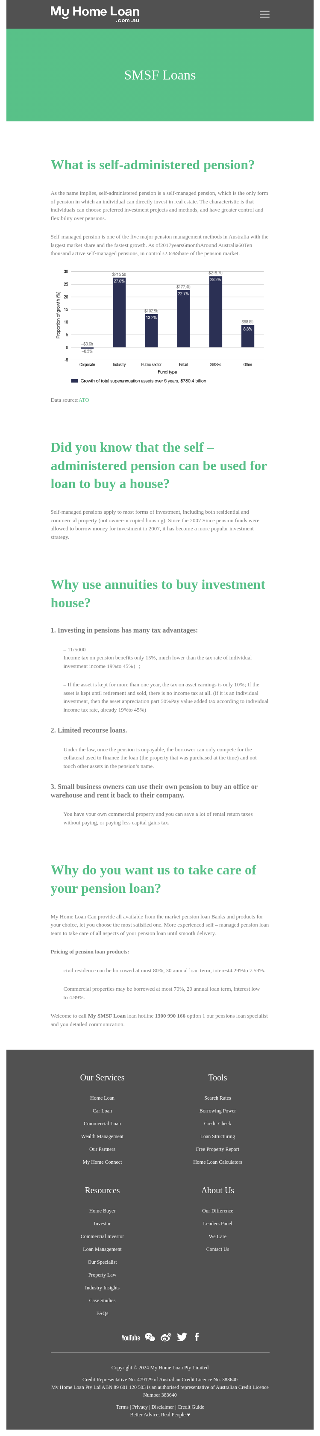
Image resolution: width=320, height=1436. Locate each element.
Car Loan (102, 1111)
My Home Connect (102, 1162)
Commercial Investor (102, 1236)
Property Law (102, 1275)
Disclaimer (162, 1407)
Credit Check (218, 1124)
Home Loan (102, 1098)
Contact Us (217, 1249)
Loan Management (102, 1249)
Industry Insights (102, 1288)
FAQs (103, 1313)
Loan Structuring (217, 1136)
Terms (122, 1407)
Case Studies (102, 1301)
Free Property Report (217, 1149)
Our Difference (217, 1211)
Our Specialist (102, 1262)
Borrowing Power (218, 1111)
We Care (217, 1236)
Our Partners (102, 1149)
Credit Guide (191, 1407)
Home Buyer (102, 1211)
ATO (84, 400)
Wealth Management (102, 1136)
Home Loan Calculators (217, 1162)
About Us (217, 1190)
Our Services (102, 1077)
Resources (102, 1190)
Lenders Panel (217, 1224)
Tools (217, 1077)
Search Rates (217, 1098)
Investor (102, 1224)
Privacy (140, 1407)
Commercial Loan (102, 1124)
